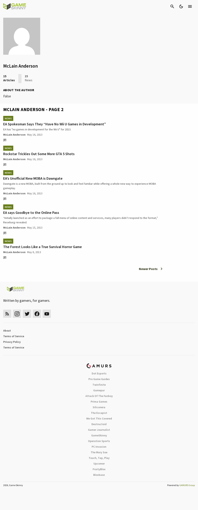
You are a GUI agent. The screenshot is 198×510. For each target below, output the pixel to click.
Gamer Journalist (99, 430)
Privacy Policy (12, 342)
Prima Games (99, 401)
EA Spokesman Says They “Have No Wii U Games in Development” (54, 124)
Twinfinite (99, 384)
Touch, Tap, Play (99, 458)
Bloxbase (99, 475)
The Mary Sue (99, 452)
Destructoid (99, 424)
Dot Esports (99, 373)
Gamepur (99, 390)
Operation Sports (99, 441)
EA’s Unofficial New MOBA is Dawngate (33, 178)
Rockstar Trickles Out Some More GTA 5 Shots (39, 153)
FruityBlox (99, 469)
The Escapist (99, 413)
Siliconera (99, 407)
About (7, 330)
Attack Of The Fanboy (99, 396)
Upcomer (99, 463)
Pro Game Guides (99, 379)
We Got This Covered (99, 418)
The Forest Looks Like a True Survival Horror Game (42, 246)
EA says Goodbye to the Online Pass (31, 212)
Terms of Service (13, 336)
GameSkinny (99, 435)
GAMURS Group (187, 485)
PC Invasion (99, 446)
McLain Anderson (14, 134)
